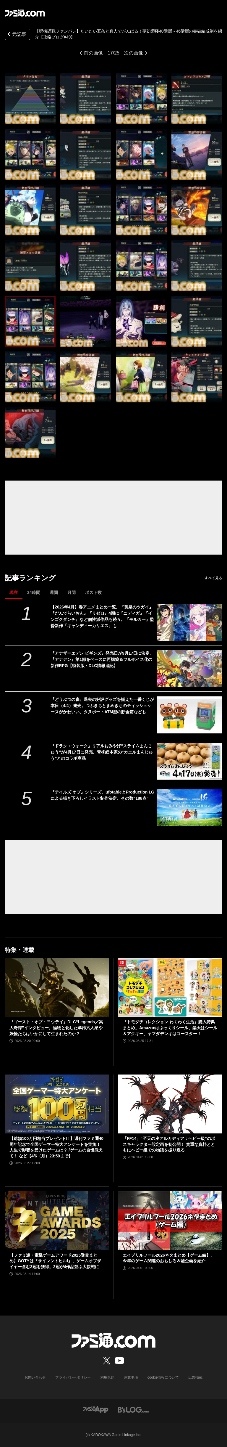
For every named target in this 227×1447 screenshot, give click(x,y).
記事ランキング (30, 578)
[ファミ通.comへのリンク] (25, 13)
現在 (13, 592)
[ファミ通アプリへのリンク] (95, 1409)
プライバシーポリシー (73, 1377)
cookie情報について (163, 1377)
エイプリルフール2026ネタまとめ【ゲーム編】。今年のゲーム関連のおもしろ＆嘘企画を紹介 (169, 1258)
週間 (54, 592)
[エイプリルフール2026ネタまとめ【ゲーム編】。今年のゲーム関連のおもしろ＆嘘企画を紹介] (170, 1220)
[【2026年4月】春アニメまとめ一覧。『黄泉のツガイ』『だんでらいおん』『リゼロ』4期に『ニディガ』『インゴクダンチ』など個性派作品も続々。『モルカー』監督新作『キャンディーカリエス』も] (189, 622)
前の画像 (93, 52)
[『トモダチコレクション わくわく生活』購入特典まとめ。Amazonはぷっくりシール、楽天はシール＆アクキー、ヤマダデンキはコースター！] (170, 987)
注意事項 (131, 1377)
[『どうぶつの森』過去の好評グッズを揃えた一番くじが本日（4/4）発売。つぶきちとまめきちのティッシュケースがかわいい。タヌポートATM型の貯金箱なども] (189, 714)
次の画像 (133, 52)
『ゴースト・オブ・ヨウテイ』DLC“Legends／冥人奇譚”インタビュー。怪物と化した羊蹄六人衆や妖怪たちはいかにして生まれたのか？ (56, 1027)
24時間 (33, 592)
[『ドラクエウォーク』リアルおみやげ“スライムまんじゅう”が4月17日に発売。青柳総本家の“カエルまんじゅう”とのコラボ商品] (189, 761)
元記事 (16, 35)
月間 (71, 592)
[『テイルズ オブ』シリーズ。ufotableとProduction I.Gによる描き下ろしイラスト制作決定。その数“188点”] (189, 807)
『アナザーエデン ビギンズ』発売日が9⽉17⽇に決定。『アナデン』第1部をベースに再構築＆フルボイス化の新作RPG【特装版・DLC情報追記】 (102, 659)
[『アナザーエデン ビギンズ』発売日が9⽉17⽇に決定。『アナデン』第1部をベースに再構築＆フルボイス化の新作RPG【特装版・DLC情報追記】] (189, 668)
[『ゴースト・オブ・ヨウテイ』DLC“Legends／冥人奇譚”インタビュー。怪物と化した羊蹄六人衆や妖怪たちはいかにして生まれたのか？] (57, 987)
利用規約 (107, 1377)
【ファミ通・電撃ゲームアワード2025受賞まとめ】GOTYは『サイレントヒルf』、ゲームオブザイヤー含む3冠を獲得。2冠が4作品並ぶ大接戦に (55, 1261)
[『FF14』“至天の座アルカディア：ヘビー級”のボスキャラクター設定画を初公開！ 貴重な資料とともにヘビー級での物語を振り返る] (170, 1104)
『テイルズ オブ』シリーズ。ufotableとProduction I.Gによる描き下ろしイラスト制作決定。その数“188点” (102, 795)
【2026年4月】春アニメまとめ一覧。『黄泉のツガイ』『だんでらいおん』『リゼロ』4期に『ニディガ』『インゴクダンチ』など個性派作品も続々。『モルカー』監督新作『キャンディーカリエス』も (102, 616)
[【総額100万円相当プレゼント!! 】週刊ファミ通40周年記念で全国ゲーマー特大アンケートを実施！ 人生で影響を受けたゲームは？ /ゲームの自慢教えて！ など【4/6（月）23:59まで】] (57, 1104)
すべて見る (213, 578)
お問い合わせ (35, 1377)
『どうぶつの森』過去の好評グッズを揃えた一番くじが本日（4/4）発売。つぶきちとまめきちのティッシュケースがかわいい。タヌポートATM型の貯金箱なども (102, 705)
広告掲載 (195, 1377)
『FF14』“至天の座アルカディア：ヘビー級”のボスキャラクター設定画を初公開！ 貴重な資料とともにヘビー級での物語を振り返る (169, 1144)
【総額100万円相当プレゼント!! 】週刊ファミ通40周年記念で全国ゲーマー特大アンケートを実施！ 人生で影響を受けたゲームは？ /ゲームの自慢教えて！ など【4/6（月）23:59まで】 (56, 1147)
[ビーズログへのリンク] (133, 1409)
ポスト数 (93, 592)
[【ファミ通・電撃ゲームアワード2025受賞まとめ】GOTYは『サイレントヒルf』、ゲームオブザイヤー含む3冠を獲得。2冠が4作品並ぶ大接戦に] (57, 1220)
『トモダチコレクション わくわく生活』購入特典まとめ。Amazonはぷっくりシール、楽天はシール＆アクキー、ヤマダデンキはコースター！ (170, 1027)
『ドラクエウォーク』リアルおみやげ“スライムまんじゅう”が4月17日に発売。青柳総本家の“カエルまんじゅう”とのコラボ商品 (102, 752)
